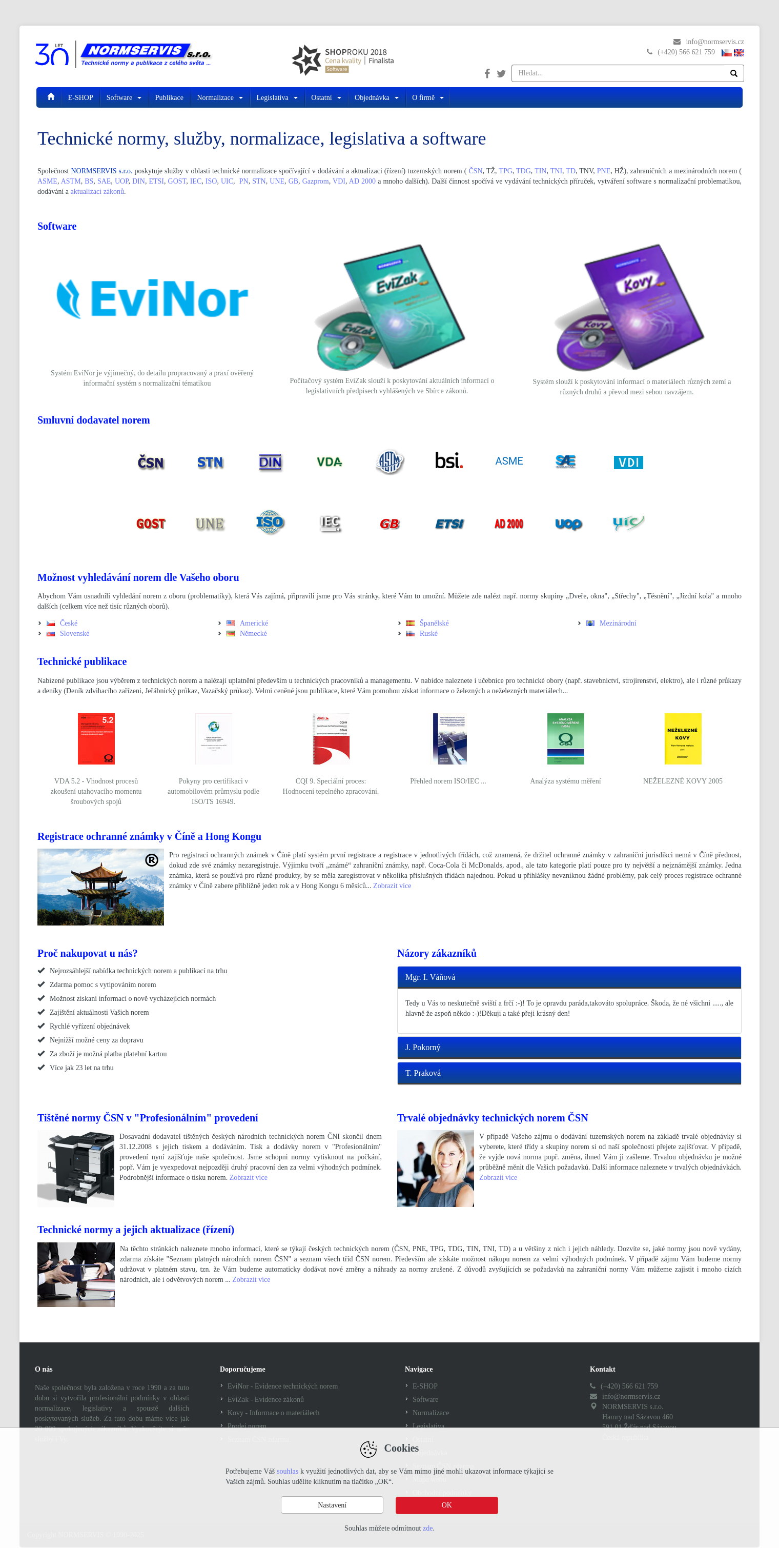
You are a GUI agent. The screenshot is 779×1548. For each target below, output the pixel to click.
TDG (523, 171)
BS (89, 181)
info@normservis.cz (715, 42)
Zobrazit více (392, 886)
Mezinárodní (618, 623)
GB (293, 181)
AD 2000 (362, 181)
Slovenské (75, 633)
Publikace (170, 97)
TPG (505, 171)
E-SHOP (81, 97)
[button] (569, 977)
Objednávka (377, 97)
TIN (540, 171)
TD (571, 171)
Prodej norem (247, 1426)
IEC (196, 181)
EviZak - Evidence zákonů (266, 1399)
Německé (253, 633)
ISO (211, 181)
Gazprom (315, 181)
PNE (603, 171)
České (68, 623)
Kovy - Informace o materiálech (274, 1413)
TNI (556, 171)
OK (447, 1505)
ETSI (156, 181)
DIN (138, 181)
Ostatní (327, 97)
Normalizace (220, 97)
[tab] (569, 978)
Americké (254, 623)
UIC (227, 181)
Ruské (429, 633)
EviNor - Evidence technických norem (283, 1386)
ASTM (71, 181)
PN (244, 181)
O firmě (428, 97)
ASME (47, 181)
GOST (177, 181)
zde (428, 1528)
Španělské (434, 623)
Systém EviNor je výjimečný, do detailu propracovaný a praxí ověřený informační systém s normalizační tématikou (152, 378)
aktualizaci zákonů (98, 191)
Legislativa (277, 97)
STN (258, 181)
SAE (104, 181)
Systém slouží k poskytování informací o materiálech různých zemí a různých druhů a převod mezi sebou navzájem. (632, 387)
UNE (277, 181)
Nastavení (332, 1505)
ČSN (475, 171)
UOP (121, 181)
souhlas (287, 1472)
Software (125, 97)
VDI (339, 181)
